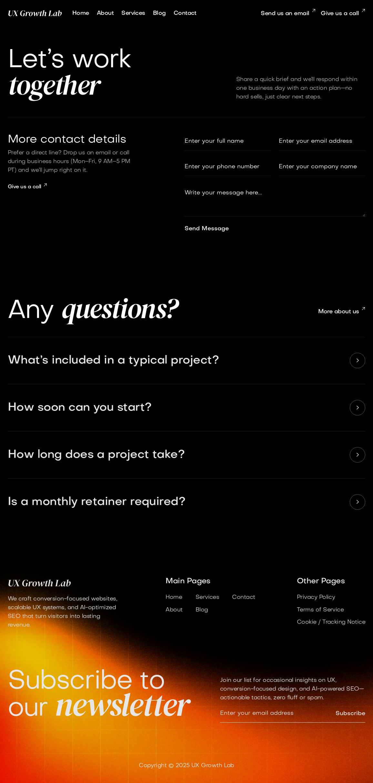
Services (133, 13)
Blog (159, 13)
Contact (185, 13)
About (105, 13)
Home (80, 13)
